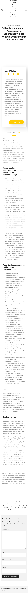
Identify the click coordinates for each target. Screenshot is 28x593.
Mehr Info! (16, 122)
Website (4, 567)
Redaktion (17, 25)
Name (4, 552)
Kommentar (5, 529)
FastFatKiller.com (14, 2)
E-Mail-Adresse (6, 560)
